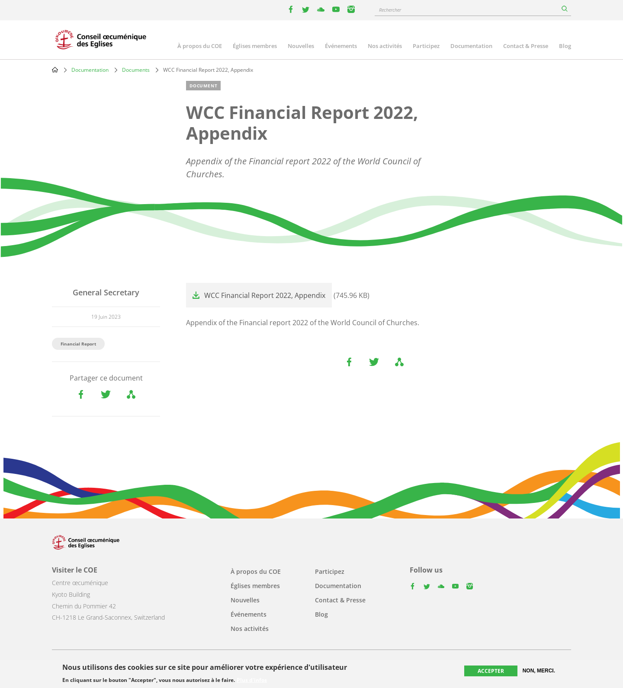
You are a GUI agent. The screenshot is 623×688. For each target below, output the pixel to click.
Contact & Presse (525, 46)
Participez (426, 46)
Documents (136, 70)
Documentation (471, 46)
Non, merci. (539, 671)
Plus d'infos (252, 681)
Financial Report (78, 344)
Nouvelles (301, 46)
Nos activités (385, 46)
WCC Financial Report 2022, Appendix (264, 295)
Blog (565, 46)
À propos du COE (199, 46)
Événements (341, 46)
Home (55, 70)
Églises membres (255, 46)
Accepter (491, 671)
